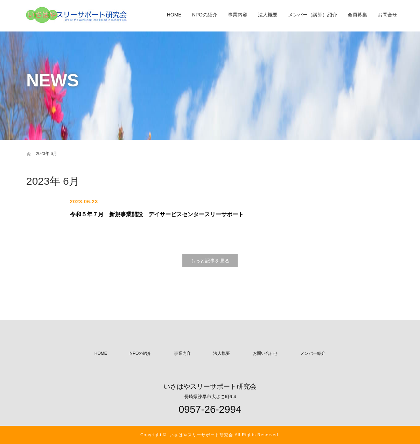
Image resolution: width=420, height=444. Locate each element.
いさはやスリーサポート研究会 (201, 434)
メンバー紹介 (313, 353)
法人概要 (221, 353)
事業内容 (182, 353)
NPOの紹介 (140, 353)
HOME (100, 353)
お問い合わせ (265, 353)
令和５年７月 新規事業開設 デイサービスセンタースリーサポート (157, 214)
